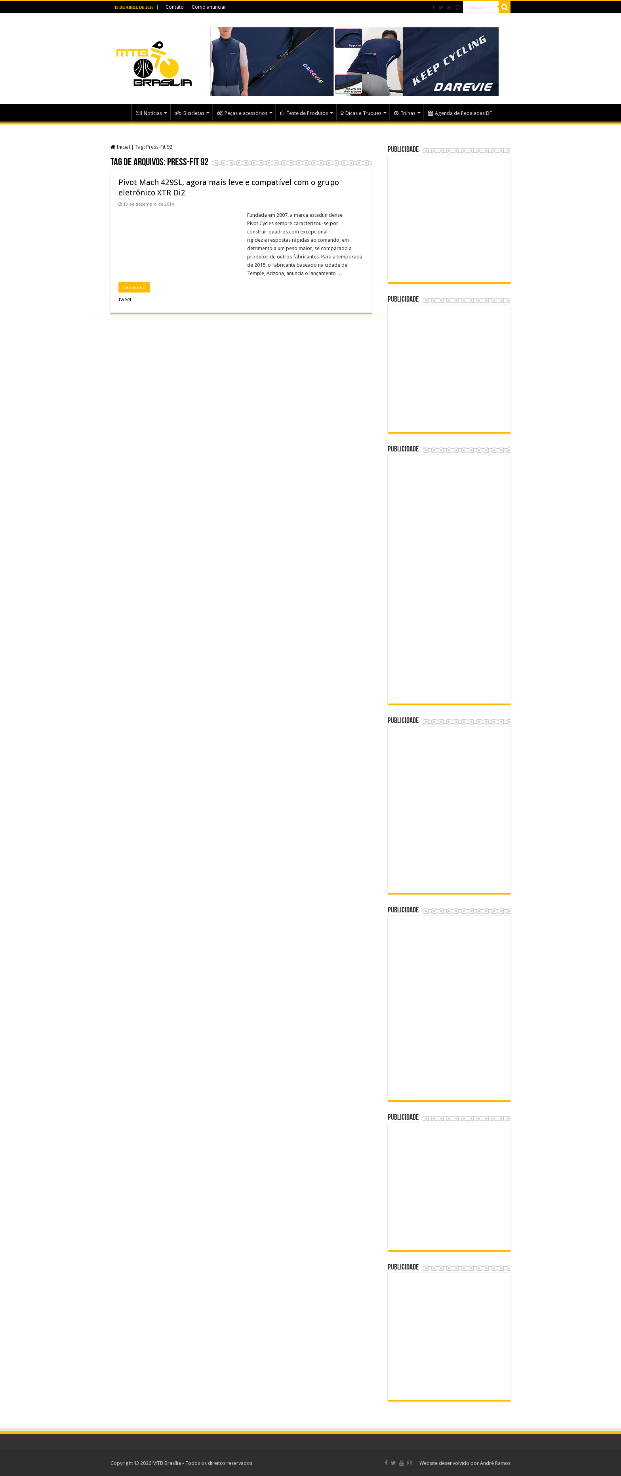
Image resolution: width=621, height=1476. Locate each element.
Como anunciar (209, 7)
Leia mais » (134, 287)
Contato (175, 7)
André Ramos (495, 1463)
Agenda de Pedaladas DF (460, 113)
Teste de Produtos (304, 113)
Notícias (149, 113)
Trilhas (404, 113)
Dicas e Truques (361, 113)
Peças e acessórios (242, 113)
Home (120, 112)
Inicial (120, 147)
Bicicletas (189, 113)
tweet (125, 299)
